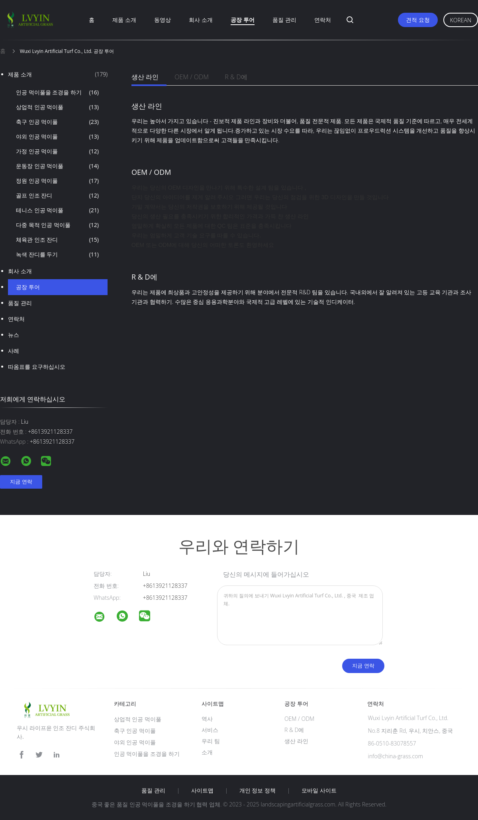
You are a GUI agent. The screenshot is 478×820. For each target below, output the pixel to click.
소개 (207, 752)
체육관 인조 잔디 (57, 240)
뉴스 (13, 335)
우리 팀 (211, 741)
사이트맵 (202, 790)
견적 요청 (418, 19)
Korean (460, 20)
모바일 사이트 (319, 790)
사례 (13, 350)
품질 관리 (284, 19)
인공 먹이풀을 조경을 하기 (57, 92)
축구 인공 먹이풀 (57, 122)
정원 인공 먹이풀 (57, 181)
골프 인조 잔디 (57, 195)
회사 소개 (201, 19)
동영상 (162, 19)
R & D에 (236, 76)
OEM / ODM (191, 76)
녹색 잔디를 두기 (57, 254)
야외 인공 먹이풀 (57, 136)
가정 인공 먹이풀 (57, 151)
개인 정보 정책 (257, 790)
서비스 (210, 730)
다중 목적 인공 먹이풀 (57, 225)
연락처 (322, 19)
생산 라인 (145, 76)
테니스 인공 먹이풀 (57, 210)
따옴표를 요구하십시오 (36, 366)
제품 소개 (124, 19)
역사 (207, 718)
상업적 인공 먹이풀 (57, 107)
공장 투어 (243, 19)
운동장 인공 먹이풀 (57, 166)
